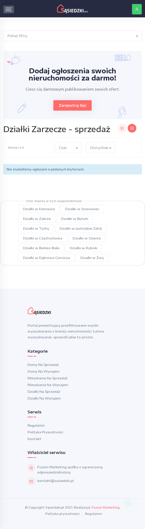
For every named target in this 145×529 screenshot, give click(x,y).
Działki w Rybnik (83, 248)
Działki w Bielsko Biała (41, 248)
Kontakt (34, 439)
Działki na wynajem (44, 398)
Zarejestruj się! (72, 105)
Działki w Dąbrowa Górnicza (46, 258)
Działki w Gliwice (87, 238)
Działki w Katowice (39, 209)
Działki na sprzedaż (44, 391)
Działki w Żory (92, 258)
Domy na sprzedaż (43, 365)
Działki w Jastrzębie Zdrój (81, 228)
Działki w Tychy (36, 228)
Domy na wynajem (43, 371)
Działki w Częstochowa (42, 238)
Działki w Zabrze (37, 219)
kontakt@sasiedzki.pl (55, 481)
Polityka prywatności (45, 432)
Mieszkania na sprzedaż (47, 378)
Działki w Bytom (74, 219)
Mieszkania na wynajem (48, 385)
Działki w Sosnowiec (82, 209)
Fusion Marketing (106, 507)
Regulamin (36, 425)
